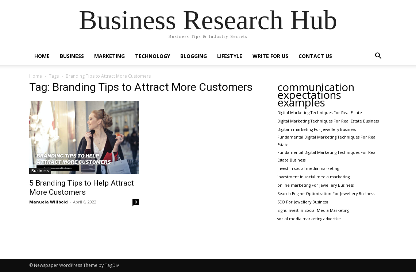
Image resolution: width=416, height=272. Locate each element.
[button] (378, 56)
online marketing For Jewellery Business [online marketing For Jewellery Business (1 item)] (315, 185)
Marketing (109, 56)
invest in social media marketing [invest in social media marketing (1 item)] (308, 168)
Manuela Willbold (48, 202)
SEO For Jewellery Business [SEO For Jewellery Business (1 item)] (302, 202)
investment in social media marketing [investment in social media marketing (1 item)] (313, 176)
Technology (152, 56)
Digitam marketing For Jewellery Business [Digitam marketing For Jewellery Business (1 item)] (316, 129)
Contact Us (315, 56)
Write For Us (270, 56)
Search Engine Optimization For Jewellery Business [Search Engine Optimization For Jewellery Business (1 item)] (325, 193)
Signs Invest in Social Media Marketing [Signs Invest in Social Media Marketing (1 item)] (313, 210)
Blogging (193, 56)
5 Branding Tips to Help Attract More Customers (81, 188)
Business (72, 56)
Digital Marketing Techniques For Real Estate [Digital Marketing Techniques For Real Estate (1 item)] (319, 112)
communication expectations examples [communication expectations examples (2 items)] (315, 94)
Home (42, 56)
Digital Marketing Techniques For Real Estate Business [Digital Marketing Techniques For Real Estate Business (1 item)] (328, 121)
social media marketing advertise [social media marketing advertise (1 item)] (309, 218)
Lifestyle (229, 56)
